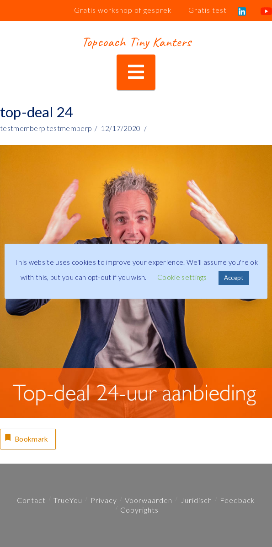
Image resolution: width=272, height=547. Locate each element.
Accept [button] (234, 277)
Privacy (104, 500)
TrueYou (67, 500)
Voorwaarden (148, 500)
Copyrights (139, 509)
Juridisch (196, 500)
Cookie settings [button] (182, 277)
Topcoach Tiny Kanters (136, 42)
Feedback (237, 500)
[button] (136, 72)
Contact (31, 500)
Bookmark (25, 437)
